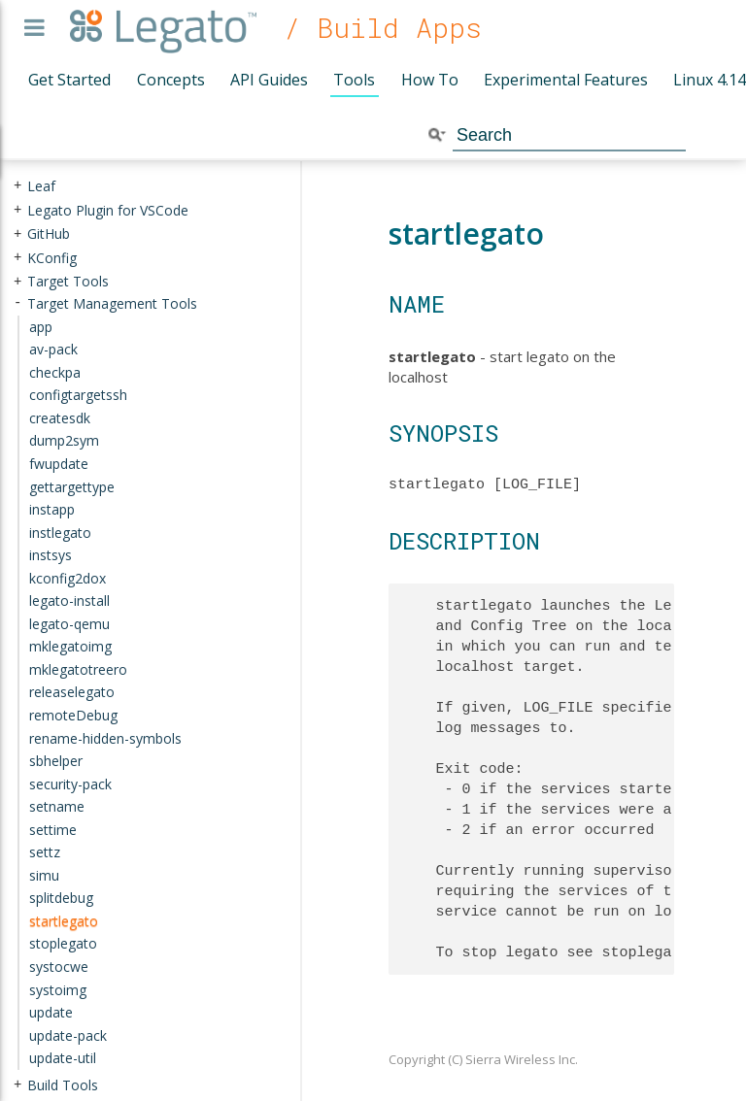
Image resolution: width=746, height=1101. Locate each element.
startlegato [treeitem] (63, 921)
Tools (354, 79)
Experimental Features (566, 79)
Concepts (171, 79)
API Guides (269, 79)
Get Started (69, 79)
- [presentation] (17, 303)
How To (429, 79)
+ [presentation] (17, 186)
